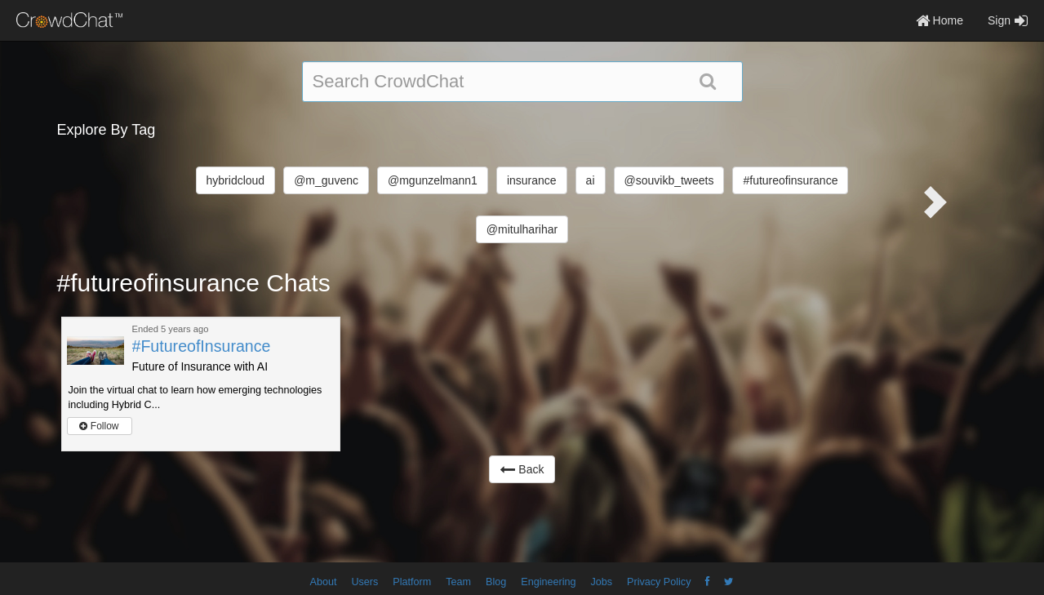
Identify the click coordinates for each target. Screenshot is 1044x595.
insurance (532, 180)
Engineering (548, 582)
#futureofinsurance (790, 180)
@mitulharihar (522, 229)
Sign (1008, 20)
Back (522, 469)
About (323, 582)
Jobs (601, 582)
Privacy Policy (659, 582)
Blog (496, 582)
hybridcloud (236, 180)
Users (364, 582)
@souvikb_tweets (669, 180)
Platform (412, 582)
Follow (98, 426)
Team (458, 582)
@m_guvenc (326, 180)
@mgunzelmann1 (433, 180)
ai (590, 180)
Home (939, 20)
